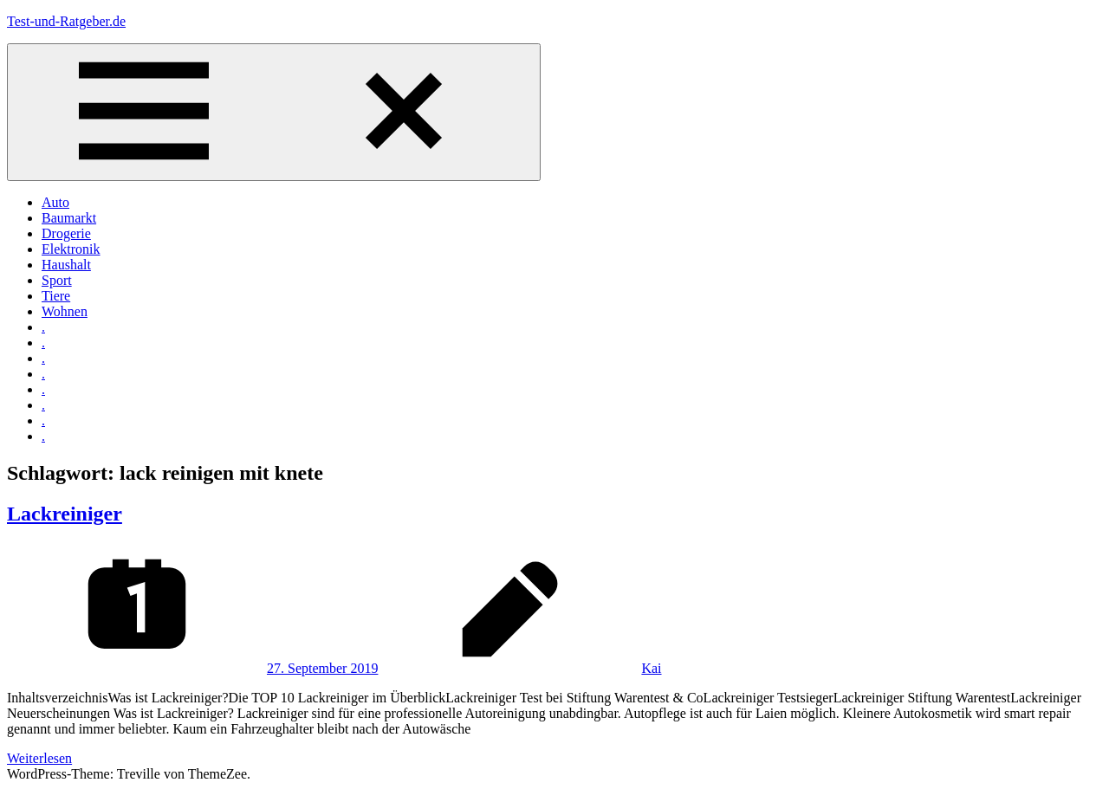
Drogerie (66, 233)
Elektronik (71, 249)
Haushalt (66, 264)
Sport (57, 280)
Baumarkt (69, 217)
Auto (55, 202)
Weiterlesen (39, 758)
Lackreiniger (64, 513)
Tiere (56, 295)
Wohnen (65, 311)
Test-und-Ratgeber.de (66, 21)
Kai (651, 668)
